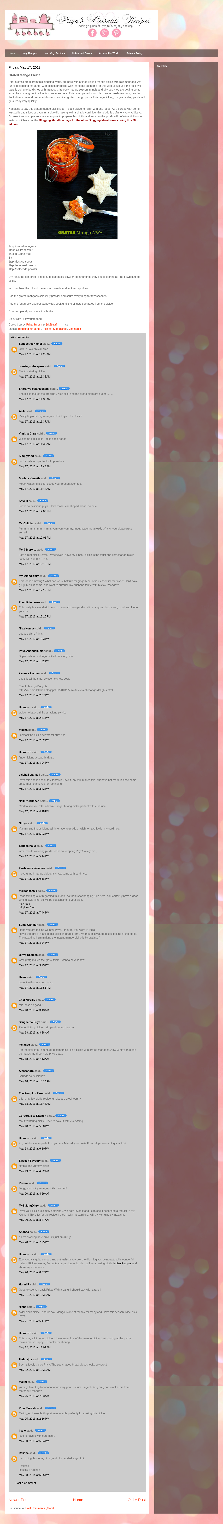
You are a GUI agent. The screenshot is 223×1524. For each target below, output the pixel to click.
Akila (22, 411)
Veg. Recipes (30, 53)
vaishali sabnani (29, 774)
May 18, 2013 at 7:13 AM (34, 1058)
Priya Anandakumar (32, 650)
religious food (27, 907)
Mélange (24, 1044)
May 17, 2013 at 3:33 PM (34, 788)
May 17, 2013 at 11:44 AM (35, 488)
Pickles (47, 328)
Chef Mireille (27, 999)
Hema (22, 977)
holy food (24, 903)
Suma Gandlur (28, 924)
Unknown (25, 707)
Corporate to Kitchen (32, 1115)
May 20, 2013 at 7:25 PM (34, 1242)
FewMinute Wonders (32, 868)
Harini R (24, 1284)
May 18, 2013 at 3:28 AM (34, 1032)
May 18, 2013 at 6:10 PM (34, 1148)
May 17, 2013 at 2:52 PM (34, 740)
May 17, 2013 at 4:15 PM (34, 811)
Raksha (24, 1453)
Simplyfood (26, 456)
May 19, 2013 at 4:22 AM (34, 1171)
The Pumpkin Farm (31, 1093)
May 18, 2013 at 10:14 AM (35, 1081)
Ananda (24, 1231)
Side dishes (60, 328)
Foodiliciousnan (29, 602)
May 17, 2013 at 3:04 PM (34, 762)
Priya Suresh (27, 1408)
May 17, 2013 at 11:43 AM (35, 466)
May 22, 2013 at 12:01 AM (35, 1347)
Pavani (23, 1183)
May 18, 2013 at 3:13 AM (34, 1010)
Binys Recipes (28, 954)
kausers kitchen (29, 673)
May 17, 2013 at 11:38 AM (35, 444)
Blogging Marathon (29, 328)
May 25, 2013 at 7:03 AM (34, 1396)
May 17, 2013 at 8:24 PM (34, 942)
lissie (22, 1430)
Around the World (109, 53)
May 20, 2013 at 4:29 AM (34, 1193)
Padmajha (25, 1359)
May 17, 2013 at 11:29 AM (35, 354)
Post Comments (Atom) (39, 1508)
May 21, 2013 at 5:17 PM (34, 1321)
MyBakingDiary (29, 576)
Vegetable (75, 328)
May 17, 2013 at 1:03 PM (34, 638)
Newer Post (18, 1500)
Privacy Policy (134, 53)
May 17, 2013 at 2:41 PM (34, 717)
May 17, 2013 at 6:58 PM (34, 878)
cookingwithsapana (31, 366)
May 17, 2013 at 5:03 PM (34, 833)
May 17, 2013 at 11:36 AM (35, 399)
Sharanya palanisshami (34, 388)
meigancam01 (28, 890)
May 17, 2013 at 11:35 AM (35, 376)
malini (23, 1381)
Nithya (23, 823)
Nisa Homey (27, 628)
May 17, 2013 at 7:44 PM (34, 912)
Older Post (137, 1500)
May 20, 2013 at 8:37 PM (34, 1272)
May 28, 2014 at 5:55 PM (34, 1475)
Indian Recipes (122, 1263)
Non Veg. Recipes (55, 53)
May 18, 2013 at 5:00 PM (34, 1126)
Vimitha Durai (28, 433)
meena (23, 729)
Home (12, 53)
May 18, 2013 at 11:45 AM (35, 1103)
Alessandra (26, 1070)
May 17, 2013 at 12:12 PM (35, 564)
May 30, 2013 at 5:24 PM (34, 1441)
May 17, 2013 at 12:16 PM (35, 616)
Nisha (22, 1306)
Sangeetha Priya (29, 1022)
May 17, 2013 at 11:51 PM (35, 987)
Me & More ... (27, 549)
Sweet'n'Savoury (30, 1160)
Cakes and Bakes (82, 53)
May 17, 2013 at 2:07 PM (34, 695)
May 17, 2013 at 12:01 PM (35, 537)
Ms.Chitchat (26, 523)
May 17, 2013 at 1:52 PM (34, 661)
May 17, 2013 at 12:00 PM (35, 511)
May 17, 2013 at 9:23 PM (34, 965)
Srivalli (23, 501)
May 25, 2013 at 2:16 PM (34, 1418)
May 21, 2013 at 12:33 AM (35, 1294)
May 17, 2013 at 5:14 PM (34, 856)
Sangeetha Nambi (30, 343)
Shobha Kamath (29, 478)
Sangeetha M (27, 845)
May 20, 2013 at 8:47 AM (34, 1219)
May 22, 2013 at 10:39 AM (35, 1369)
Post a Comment (25, 1483)
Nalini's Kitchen (29, 801)
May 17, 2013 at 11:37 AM (35, 421)
